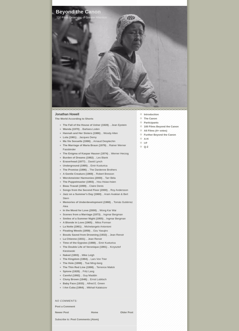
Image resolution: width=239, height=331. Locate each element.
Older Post (126, 312)
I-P (145, 142)
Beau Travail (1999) (75, 185)
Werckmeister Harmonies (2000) (82, 177)
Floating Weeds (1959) (76, 230)
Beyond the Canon (78, 12)
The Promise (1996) (75, 169)
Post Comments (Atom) (85, 319)
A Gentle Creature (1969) (78, 173)
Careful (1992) (71, 275)
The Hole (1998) (72, 263)
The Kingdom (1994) (75, 259)
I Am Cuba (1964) (73, 287)
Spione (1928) (71, 271)
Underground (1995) (75, 165)
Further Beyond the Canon (160, 134)
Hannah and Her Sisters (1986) (82, 133)
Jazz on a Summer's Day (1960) (82, 194)
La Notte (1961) (72, 226)
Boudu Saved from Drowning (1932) (85, 234)
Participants (151, 122)
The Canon (150, 118)
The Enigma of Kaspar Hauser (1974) (85, 153)
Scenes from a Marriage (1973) (82, 214)
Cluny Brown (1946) (75, 279)
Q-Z (146, 146)
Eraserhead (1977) (74, 161)
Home (94, 312)
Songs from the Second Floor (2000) (85, 190)
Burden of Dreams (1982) (78, 157)
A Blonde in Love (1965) (77, 222)
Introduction (151, 114)
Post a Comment (65, 306)
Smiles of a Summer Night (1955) (83, 218)
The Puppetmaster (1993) (78, 181)
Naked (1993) (71, 255)
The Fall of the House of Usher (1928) (86, 124)
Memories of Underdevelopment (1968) (87, 202)
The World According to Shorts (74, 118)
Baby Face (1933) (73, 283)
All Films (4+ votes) (155, 130)
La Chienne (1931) (74, 238)
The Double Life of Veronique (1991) (85, 246)
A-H (146, 138)
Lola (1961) (70, 137)
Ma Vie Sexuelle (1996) (77, 141)
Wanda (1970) (71, 129)
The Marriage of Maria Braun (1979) (84, 145)
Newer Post (62, 312)
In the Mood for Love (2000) (80, 210)
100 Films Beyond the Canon (161, 126)
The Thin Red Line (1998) (78, 267)
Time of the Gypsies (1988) (79, 242)
